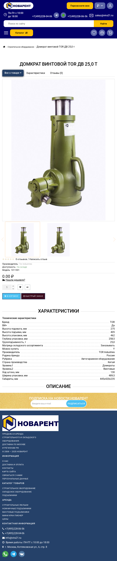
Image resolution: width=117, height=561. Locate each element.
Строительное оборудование (18, 488)
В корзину (11, 296)
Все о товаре (13, 72)
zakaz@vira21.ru (104, 15)
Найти (103, 23)
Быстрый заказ (33, 296)
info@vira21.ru (13, 537)
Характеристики (35, 73)
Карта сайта (9, 471)
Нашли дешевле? (15, 280)
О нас (5, 461)
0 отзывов (20, 259)
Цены (5, 519)
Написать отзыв (38, 259)
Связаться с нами (12, 475)
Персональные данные (15, 479)
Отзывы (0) (56, 73)
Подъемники (9, 495)
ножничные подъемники (16, 508)
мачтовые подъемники (15, 512)
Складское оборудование (17, 492)
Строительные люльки (15, 505)
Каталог (21, 32)
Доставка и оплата (13, 464)
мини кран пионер (12, 515)
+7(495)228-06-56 (77, 16)
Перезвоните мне (79, 5)
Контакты (7, 468)
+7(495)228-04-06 (42, 16)
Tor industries (25, 264)
